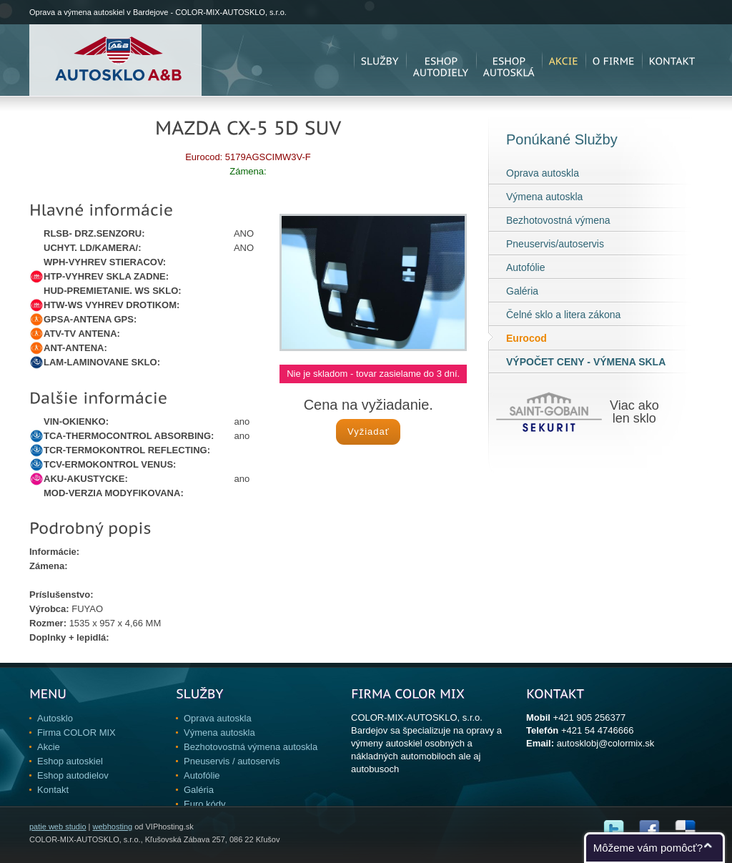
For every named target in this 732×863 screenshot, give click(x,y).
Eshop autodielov (73, 775)
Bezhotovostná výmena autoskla (250, 746)
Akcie (48, 746)
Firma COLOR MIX (76, 732)
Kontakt (53, 789)
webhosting (112, 826)
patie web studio (57, 826)
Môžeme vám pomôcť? (648, 848)
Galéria (522, 291)
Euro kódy (205, 804)
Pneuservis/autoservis (555, 244)
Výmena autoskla (544, 196)
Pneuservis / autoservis (232, 761)
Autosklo (55, 718)
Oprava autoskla (542, 173)
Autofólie (525, 267)
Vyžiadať (368, 431)
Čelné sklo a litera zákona (563, 314)
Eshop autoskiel (70, 761)
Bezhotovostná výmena (558, 220)
